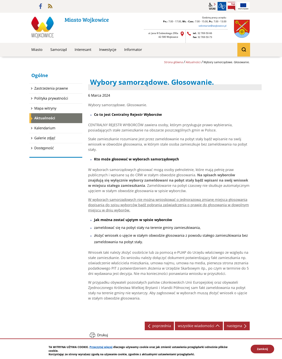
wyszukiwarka (243, 50)
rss (50, 6)
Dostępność (44, 148)
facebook (40, 6)
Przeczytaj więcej (100, 347)
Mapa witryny (45, 108)
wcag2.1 (212, 6)
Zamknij (262, 349)
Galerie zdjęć (44, 138)
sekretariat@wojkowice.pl (212, 25)
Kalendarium (44, 128)
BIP (231, 6)
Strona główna (173, 62)
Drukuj (102, 335)
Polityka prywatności (51, 98)
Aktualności (193, 62)
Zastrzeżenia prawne (51, 88)
